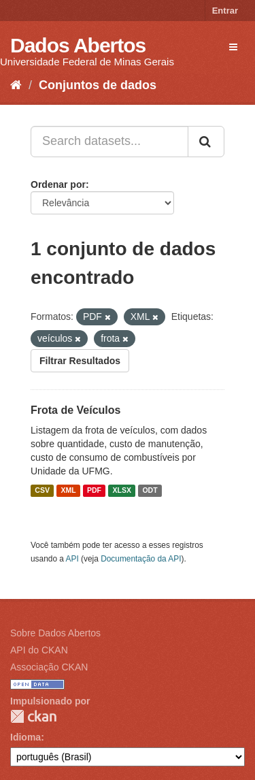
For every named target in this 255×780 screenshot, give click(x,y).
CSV (42, 491)
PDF (94, 491)
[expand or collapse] (233, 47)
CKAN (33, 716)
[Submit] (206, 141)
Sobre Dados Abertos (55, 633)
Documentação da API (141, 559)
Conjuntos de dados (97, 85)
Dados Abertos (78, 45)
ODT (149, 491)
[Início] (16, 85)
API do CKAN (39, 650)
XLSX (122, 491)
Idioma (25, 737)
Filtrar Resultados (79, 360)
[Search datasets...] (109, 141)
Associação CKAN (49, 667)
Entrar (225, 10)
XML (68, 491)
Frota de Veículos (75, 410)
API (72, 559)
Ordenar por (58, 184)
